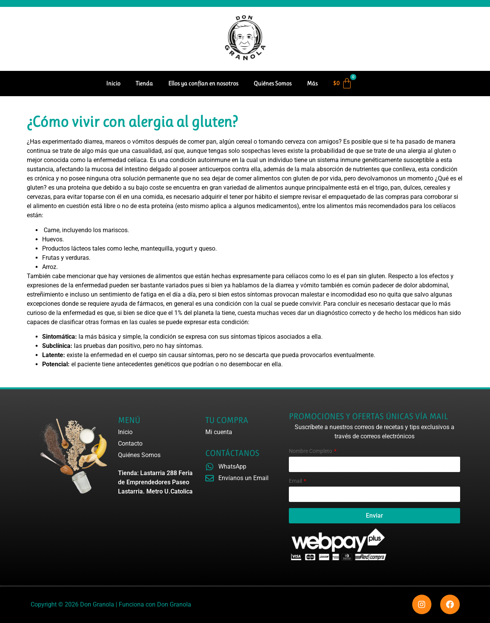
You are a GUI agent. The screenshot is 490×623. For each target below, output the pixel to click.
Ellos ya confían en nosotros (203, 83)
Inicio (113, 83)
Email (296, 481)
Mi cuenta (218, 432)
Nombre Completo (311, 451)
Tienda (144, 83)
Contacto (130, 443)
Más (312, 83)
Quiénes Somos (273, 83)
